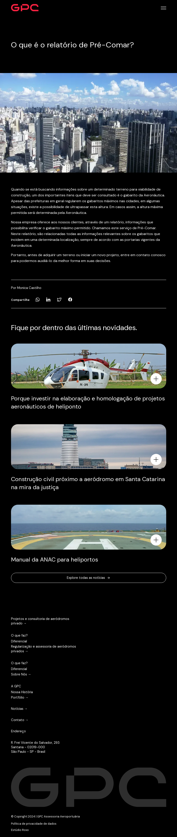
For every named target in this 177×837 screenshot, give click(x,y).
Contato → (20, 720)
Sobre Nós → (21, 674)
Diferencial (19, 641)
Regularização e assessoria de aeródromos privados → (43, 648)
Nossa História (22, 692)
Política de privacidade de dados (33, 823)
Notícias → (19, 708)
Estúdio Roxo (20, 829)
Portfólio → (20, 697)
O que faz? (19, 635)
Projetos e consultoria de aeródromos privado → (40, 621)
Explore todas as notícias (88, 577)
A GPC (16, 686)
